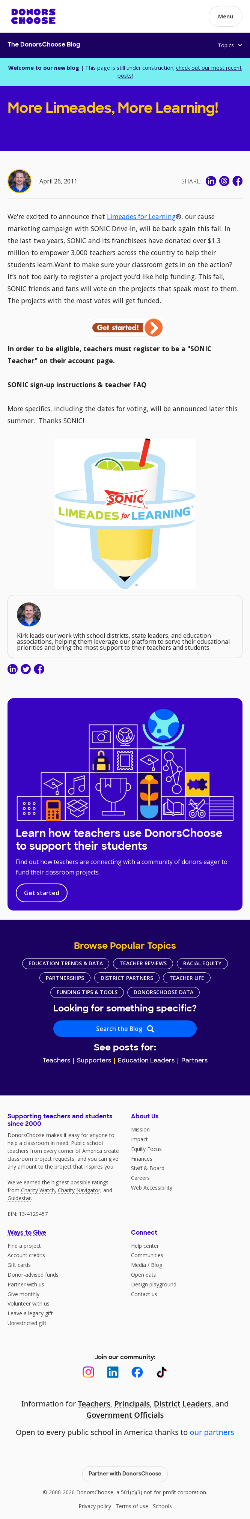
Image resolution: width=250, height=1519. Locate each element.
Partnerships (65, 977)
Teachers (56, 1061)
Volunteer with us (29, 1303)
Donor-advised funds (33, 1274)
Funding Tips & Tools (87, 992)
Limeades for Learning (141, 216)
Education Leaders (146, 1061)
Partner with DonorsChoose (125, 1474)
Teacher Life (186, 977)
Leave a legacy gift (30, 1313)
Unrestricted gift (27, 1323)
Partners (194, 1061)
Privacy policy (94, 1506)
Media (138, 1264)
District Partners (127, 977)
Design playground (153, 1284)
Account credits (26, 1255)
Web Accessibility (151, 1187)
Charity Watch (38, 1190)
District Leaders (182, 1404)
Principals (132, 1404)
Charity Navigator (79, 1190)
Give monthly (23, 1294)
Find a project (24, 1245)
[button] (225, 16)
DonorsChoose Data (163, 992)
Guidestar (19, 1198)
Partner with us (26, 1284)
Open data (144, 1274)
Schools (162, 1506)
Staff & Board (147, 1168)
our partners (212, 1432)
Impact (139, 1139)
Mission (140, 1129)
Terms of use (132, 1506)
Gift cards (19, 1264)
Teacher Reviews (143, 963)
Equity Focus (146, 1148)
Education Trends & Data (66, 963)
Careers (140, 1177)
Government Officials (125, 1415)
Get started (41, 893)
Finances (141, 1158)
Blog (156, 1264)
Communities (147, 1255)
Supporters (94, 1061)
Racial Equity (202, 963)
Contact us (144, 1294)
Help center (145, 1245)
